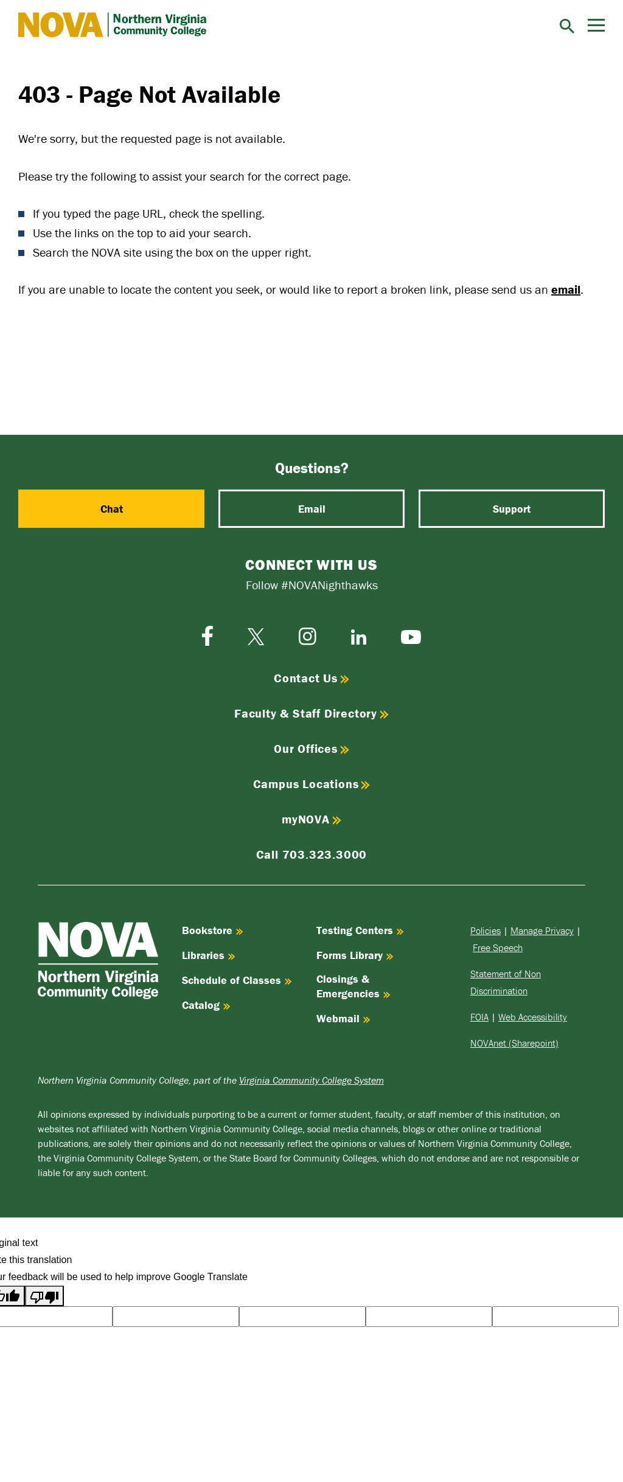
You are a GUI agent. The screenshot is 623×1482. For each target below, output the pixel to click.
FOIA (479, 1017)
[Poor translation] (44, 1296)
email (565, 289)
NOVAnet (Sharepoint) (514, 1043)
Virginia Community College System (311, 1080)
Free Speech (498, 947)
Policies (485, 930)
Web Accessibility (532, 1017)
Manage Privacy (542, 930)
